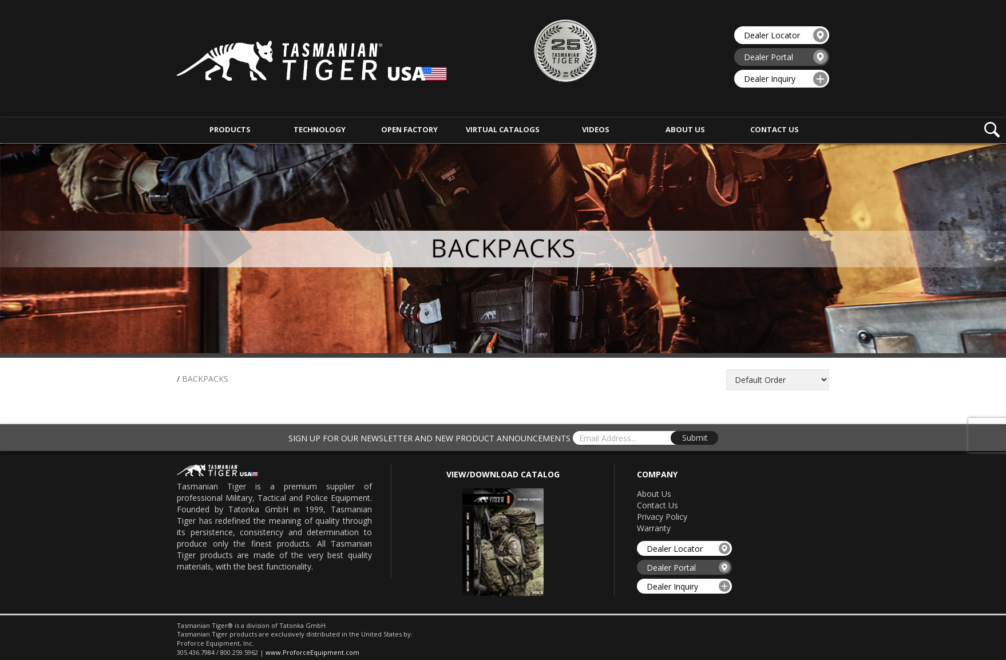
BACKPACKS (205, 378)
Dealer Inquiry (785, 79)
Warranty (654, 528)
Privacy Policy (662, 516)
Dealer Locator (785, 35)
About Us (654, 493)
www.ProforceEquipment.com (312, 652)
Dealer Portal (785, 57)
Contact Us (657, 505)
